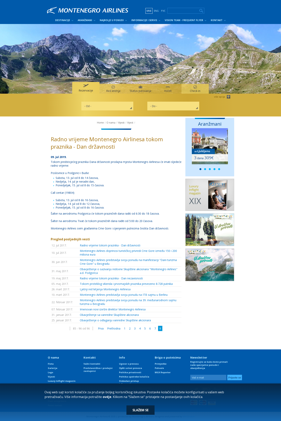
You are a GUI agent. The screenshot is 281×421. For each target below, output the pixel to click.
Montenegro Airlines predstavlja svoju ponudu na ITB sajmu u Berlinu (124, 295)
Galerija (52, 368)
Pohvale (159, 368)
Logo (50, 372)
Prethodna (113, 328)
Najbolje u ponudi (112, 20)
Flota (51, 363)
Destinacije (62, 20)
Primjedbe (160, 363)
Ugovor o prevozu (129, 363)
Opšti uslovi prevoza (130, 368)
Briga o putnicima (168, 357)
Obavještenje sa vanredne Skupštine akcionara (109, 315)
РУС (163, 10)
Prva (101, 328)
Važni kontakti (92, 363)
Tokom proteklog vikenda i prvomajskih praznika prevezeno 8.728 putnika (126, 284)
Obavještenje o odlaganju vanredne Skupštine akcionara (115, 320)
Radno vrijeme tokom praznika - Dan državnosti (110, 245)
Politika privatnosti (130, 372)
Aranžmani (85, 20)
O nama (111, 122)
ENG (156, 10)
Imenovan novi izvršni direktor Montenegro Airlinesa (113, 309)
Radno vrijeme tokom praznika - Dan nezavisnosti (111, 278)
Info (122, 357)
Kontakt (216, 20)
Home (100, 122)
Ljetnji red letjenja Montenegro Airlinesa (105, 289)
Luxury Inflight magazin (62, 380)
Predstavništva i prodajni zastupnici (98, 369)
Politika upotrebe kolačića (134, 376)
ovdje (107, 397)
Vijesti (121, 122)
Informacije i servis (144, 20)
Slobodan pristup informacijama (129, 382)
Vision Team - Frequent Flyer (184, 20)
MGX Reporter (163, 372)
